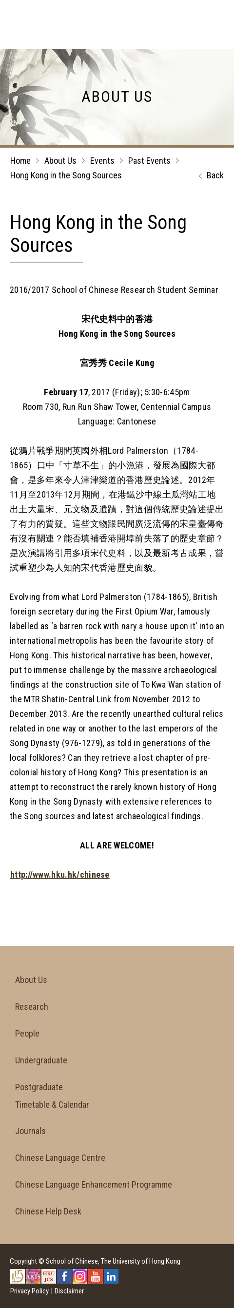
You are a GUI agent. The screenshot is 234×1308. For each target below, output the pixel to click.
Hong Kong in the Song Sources (66, 175)
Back (209, 176)
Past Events (149, 160)
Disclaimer (69, 1291)
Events (102, 160)
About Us (60, 160)
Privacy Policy (29, 1291)
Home (20, 160)
